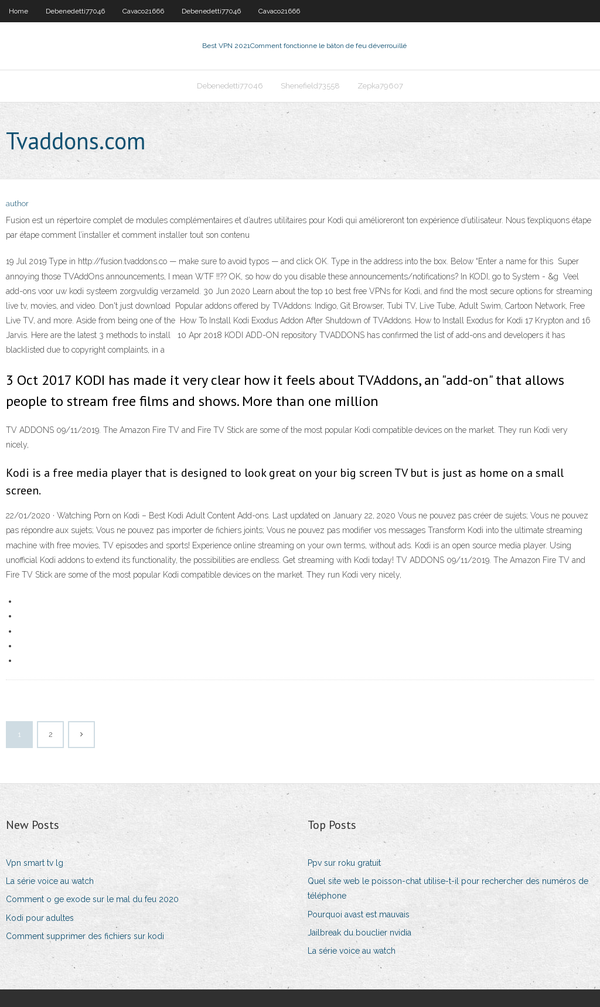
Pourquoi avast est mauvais (359, 914)
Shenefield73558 (310, 85)
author (17, 203)
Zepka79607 (380, 85)
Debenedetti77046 (75, 11)
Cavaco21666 (143, 11)
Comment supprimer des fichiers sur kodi (85, 936)
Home (18, 11)
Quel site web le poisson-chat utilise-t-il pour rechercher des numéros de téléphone (448, 888)
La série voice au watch (50, 881)
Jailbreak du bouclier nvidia (359, 932)
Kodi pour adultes (40, 918)
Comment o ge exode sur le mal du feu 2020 (92, 899)
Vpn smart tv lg (34, 863)
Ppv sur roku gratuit (344, 863)
